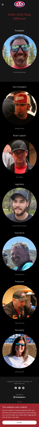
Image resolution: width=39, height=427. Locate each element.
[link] (19, 4)
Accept (19, 422)
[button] (3, 4)
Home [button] (19, 402)
